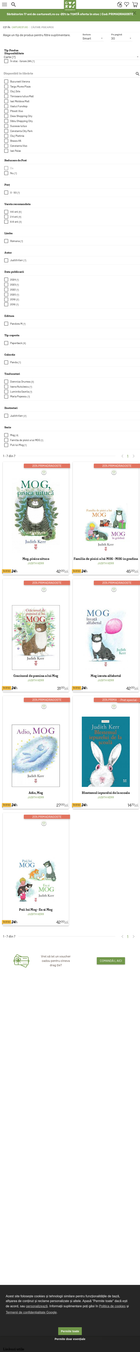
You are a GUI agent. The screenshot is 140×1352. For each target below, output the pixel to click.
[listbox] (71, 57)
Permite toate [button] (70, 1331)
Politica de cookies (112, 1306)
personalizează (37, 1306)
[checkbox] (72, 61)
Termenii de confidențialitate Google (31, 1312)
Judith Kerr (36, 563)
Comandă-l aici (111, 960)
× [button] (134, 13)
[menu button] (4, 4)
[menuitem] (118, 4)
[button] (36, 4)
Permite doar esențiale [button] (70, 1339)
